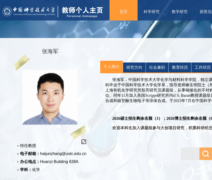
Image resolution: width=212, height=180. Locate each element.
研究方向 (134, 67)
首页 (124, 12)
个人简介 (111, 66)
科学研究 (152, 12)
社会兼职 (157, 67)
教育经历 (180, 67)
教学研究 (180, 12)
